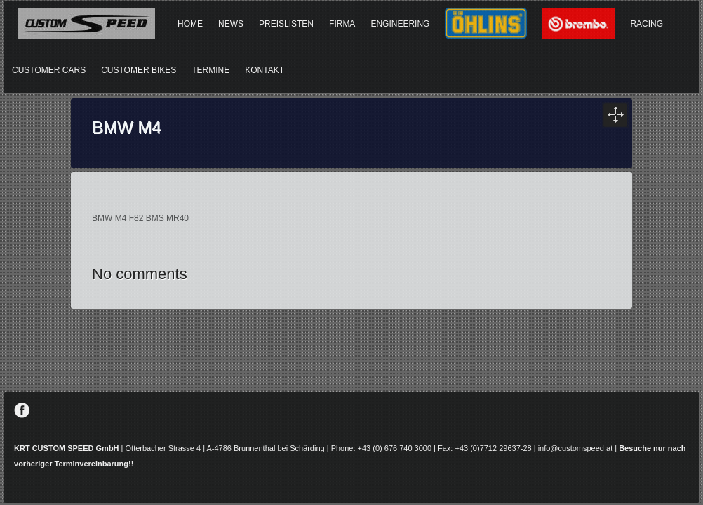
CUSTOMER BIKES (138, 70)
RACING (646, 24)
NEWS (230, 24)
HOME (190, 24)
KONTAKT (264, 70)
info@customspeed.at (575, 448)
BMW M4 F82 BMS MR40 (140, 218)
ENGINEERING (399, 24)
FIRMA (342, 24)
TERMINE (210, 70)
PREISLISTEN (286, 24)
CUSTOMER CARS (49, 70)
